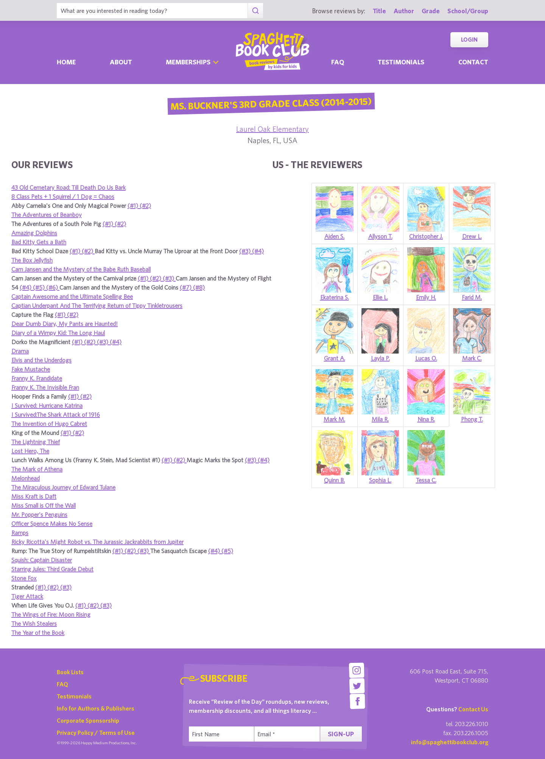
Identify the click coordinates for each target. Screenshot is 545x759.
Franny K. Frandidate (36, 378)
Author (404, 11)
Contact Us (473, 709)
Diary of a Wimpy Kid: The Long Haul (58, 332)
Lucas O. (426, 358)
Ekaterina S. (334, 297)
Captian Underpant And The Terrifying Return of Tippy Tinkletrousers (96, 305)
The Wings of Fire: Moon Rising (50, 614)
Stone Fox (24, 578)
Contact (473, 62)
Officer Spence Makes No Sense (51, 523)
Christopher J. (426, 236)
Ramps (19, 532)
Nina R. (426, 419)
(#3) (245, 251)
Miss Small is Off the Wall (43, 505)
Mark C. (472, 358)
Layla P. (380, 358)
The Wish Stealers (34, 623)
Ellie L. (380, 297)
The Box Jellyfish (32, 260)
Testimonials (401, 62)
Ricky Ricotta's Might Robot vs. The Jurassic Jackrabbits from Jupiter (97, 541)
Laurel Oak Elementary (272, 129)
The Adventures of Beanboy (46, 214)
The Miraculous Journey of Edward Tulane (63, 487)
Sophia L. (380, 480)
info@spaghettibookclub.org (449, 742)
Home (66, 62)
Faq (337, 62)
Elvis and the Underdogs (41, 360)
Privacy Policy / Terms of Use (96, 732)
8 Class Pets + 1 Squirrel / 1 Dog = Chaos (62, 196)
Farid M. (472, 297)
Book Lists (70, 672)
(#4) (258, 251)
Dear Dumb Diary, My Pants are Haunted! (64, 323)
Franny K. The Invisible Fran (45, 387)
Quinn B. (334, 480)
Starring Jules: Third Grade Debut (52, 569)
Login (469, 39)
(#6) (52, 287)
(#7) (186, 287)
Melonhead (25, 478)
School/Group (467, 11)
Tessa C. (426, 480)
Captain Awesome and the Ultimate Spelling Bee (72, 296)
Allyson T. (380, 236)
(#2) (145, 205)
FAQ (62, 684)
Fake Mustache (30, 369)
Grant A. (334, 358)
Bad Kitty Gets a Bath (38, 241)
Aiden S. (334, 236)
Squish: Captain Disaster (41, 559)
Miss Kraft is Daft (33, 496)
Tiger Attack (27, 596)
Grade (431, 11)
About (121, 62)
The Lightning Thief (35, 441)
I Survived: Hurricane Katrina (47, 405)
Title (379, 11)
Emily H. (426, 297)
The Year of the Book (37, 632)
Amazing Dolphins (34, 232)
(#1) (134, 205)
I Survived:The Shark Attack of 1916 (55, 414)
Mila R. (380, 419)
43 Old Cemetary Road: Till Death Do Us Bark (68, 187)
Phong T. (472, 419)
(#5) (39, 287)
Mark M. (334, 419)
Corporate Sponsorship (88, 720)
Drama (20, 351)
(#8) (199, 287)
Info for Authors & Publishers (95, 708)
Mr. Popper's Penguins (39, 514)
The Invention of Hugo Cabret (49, 423)
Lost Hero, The (30, 450)
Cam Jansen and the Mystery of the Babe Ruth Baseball (81, 269)
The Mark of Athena (36, 469)
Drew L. (472, 236)
